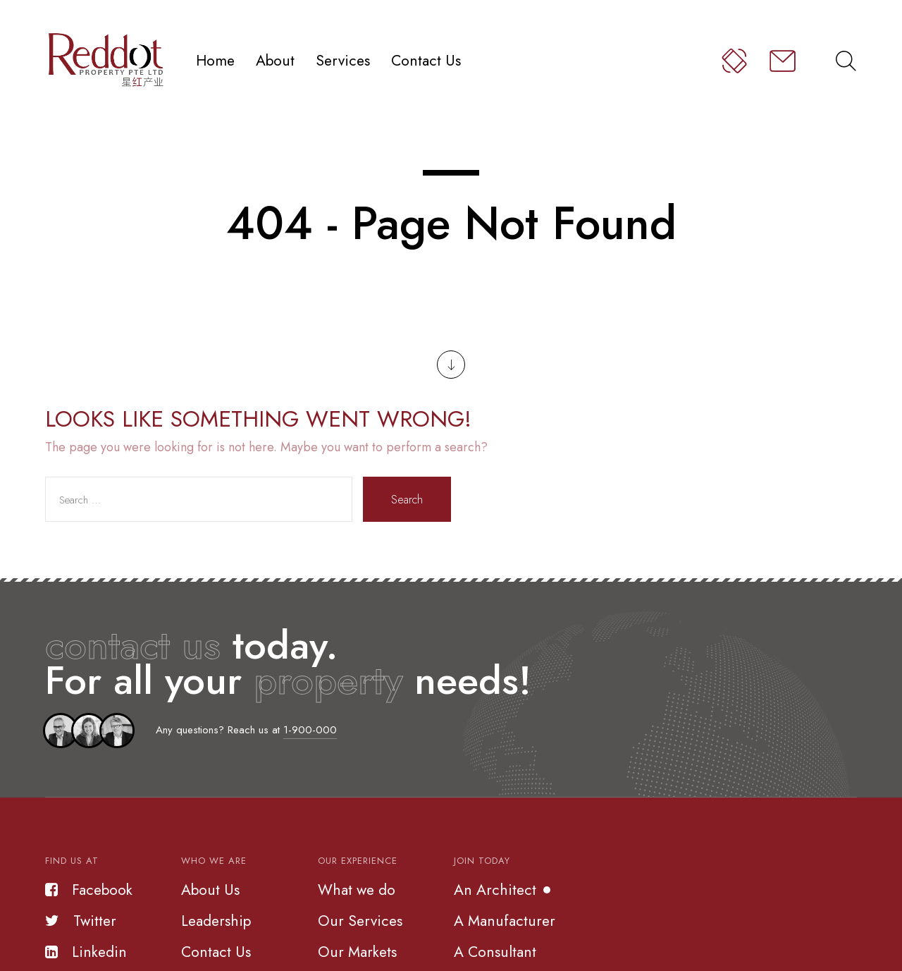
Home (215, 60)
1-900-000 (310, 730)
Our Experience (357, 860)
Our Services (360, 921)
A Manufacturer (504, 921)
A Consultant (495, 952)
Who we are (214, 860)
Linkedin (86, 952)
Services (343, 60)
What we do (356, 889)
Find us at (72, 860)
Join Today (482, 860)
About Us (210, 889)
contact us (133, 644)
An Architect (495, 889)
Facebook (88, 889)
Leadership (216, 921)
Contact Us (426, 60)
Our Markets (357, 952)
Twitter (80, 921)
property (328, 680)
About (275, 60)
